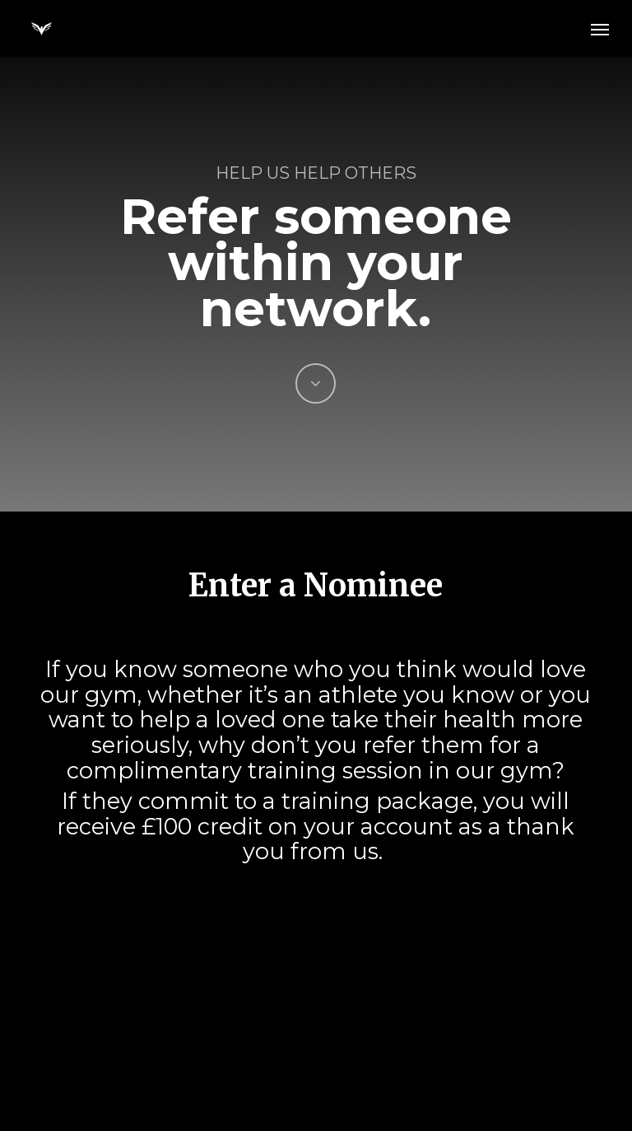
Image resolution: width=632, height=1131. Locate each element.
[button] (600, 29)
